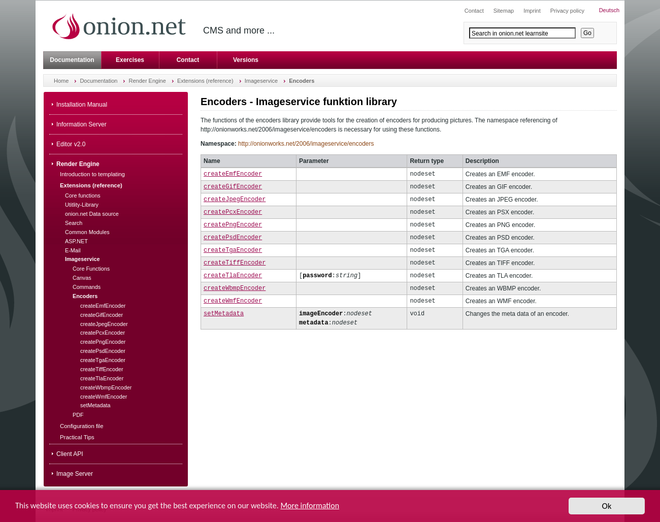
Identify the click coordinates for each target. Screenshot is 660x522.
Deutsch (609, 10)
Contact (188, 59)
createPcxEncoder (233, 212)
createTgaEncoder (233, 250)
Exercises (130, 59)
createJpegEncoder (235, 199)
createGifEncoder (233, 186)
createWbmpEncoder (235, 288)
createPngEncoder (233, 224)
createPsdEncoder (233, 237)
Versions (245, 59)
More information (309, 505)
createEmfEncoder (233, 174)
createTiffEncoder (235, 262)
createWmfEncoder (233, 301)
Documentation (72, 59)
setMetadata (224, 313)
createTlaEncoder (233, 275)
